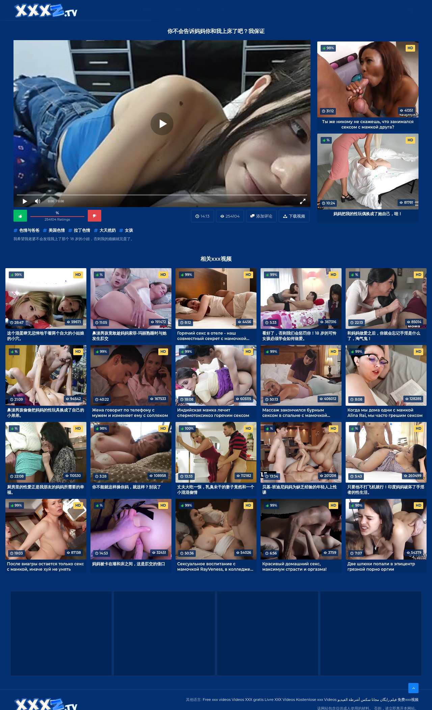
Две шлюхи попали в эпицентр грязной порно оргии (381, 566)
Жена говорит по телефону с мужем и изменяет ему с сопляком (130, 412)
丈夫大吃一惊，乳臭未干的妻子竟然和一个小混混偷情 (215, 489)
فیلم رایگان (388, 699)
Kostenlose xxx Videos (316, 699)
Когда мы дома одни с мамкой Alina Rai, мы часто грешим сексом (385, 412)
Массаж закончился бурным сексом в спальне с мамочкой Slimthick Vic (294, 412)
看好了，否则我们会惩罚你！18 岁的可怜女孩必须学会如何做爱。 (299, 336)
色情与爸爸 (29, 230)
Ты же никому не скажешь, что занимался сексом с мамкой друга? (368, 124)
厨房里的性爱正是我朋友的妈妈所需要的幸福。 (45, 489)
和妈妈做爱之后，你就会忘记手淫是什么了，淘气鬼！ (383, 336)
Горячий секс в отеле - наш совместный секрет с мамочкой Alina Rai (211, 336)
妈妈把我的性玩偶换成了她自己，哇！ (367, 213)
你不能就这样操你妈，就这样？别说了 (126, 486)
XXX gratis (238, 9)
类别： (148, 9)
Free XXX (205, 9)
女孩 (129, 230)
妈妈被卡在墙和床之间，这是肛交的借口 (128, 563)
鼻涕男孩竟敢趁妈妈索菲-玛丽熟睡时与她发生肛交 (129, 336)
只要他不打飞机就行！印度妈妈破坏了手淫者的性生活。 (385, 489)
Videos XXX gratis (248, 699)
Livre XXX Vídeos (280, 699)
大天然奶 (108, 230)
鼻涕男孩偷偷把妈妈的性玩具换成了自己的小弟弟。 (45, 412)
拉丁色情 (82, 230)
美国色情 (57, 230)
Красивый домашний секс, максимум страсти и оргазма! (294, 566)
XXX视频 (175, 9)
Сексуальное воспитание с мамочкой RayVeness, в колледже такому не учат (213, 566)
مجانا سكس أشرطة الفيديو (358, 699)
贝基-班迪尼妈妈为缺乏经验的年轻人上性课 (299, 489)
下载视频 (297, 216)
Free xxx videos (217, 699)
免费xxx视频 (408, 699)
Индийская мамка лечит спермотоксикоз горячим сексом (213, 412)
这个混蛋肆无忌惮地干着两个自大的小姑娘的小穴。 (45, 336)
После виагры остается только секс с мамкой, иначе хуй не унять (45, 566)
